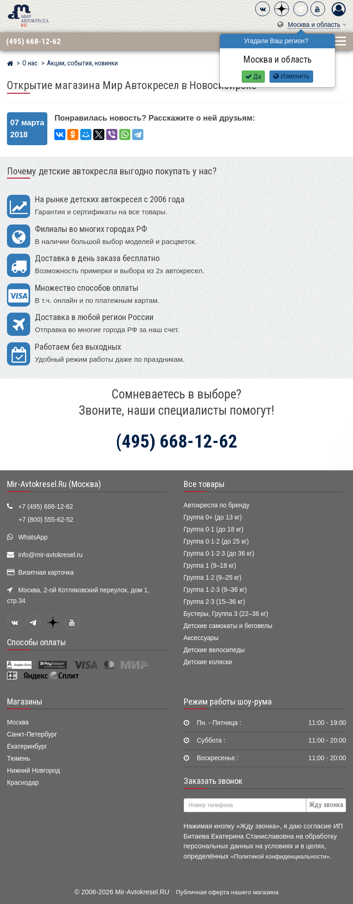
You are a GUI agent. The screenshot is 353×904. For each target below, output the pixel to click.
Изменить (291, 76)
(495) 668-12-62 (33, 41)
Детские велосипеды (214, 650)
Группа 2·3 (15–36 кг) (214, 601)
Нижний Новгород (33, 770)
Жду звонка (326, 805)
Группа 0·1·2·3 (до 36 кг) (219, 553)
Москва (18, 722)
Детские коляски (208, 662)
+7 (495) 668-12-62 (45, 506)
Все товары (204, 484)
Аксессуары (201, 638)
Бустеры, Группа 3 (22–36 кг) (226, 613)
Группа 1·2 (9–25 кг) (213, 577)
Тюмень (18, 758)
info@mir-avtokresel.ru (50, 554)
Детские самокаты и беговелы (228, 625)
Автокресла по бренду (217, 505)
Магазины (24, 702)
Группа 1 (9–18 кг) (210, 565)
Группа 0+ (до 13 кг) (213, 517)
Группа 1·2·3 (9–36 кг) (215, 589)
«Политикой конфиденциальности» (280, 856)
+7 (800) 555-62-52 (46, 519)
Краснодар (23, 782)
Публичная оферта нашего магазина (227, 892)
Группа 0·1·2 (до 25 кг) (216, 541)
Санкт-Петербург (32, 734)
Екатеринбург (27, 746)
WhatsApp (33, 537)
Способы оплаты (36, 642)
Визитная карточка (46, 572)
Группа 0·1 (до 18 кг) (214, 529)
